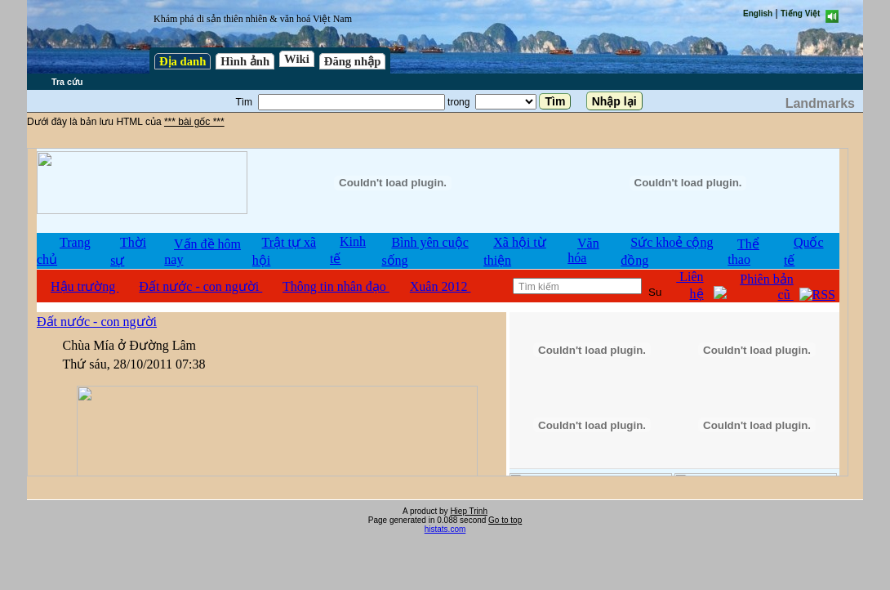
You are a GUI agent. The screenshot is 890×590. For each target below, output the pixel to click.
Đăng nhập (352, 61)
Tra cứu (66, 82)
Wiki (296, 58)
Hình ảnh (244, 61)
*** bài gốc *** (194, 121)
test (437, 312)
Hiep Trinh (468, 511)
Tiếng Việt (800, 13)
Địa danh (182, 61)
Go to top (505, 520)
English (757, 13)
